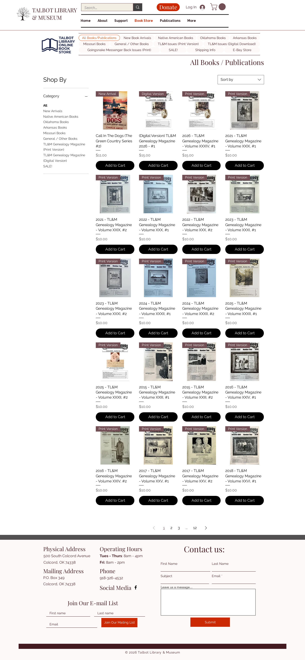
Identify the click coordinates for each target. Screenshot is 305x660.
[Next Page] (206, 528)
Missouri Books (54, 132)
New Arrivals (52, 110)
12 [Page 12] (195, 528)
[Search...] (103, 7)
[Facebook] (135, 587)
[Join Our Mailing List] (119, 622)
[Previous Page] (154, 528)
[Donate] (168, 7)
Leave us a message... (176, 587)
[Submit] (210, 622)
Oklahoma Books (56, 121)
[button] (218, 6)
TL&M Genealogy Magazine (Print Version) (64, 147)
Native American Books (60, 116)
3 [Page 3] (179, 528)
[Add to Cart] (115, 165)
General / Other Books (60, 138)
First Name (169, 563)
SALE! (47, 166)
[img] (58, 53)
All (45, 105)
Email (216, 576)
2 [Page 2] (171, 528)
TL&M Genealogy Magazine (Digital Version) (64, 158)
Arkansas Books (55, 127)
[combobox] (241, 79)
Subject (166, 576)
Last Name (220, 563)
